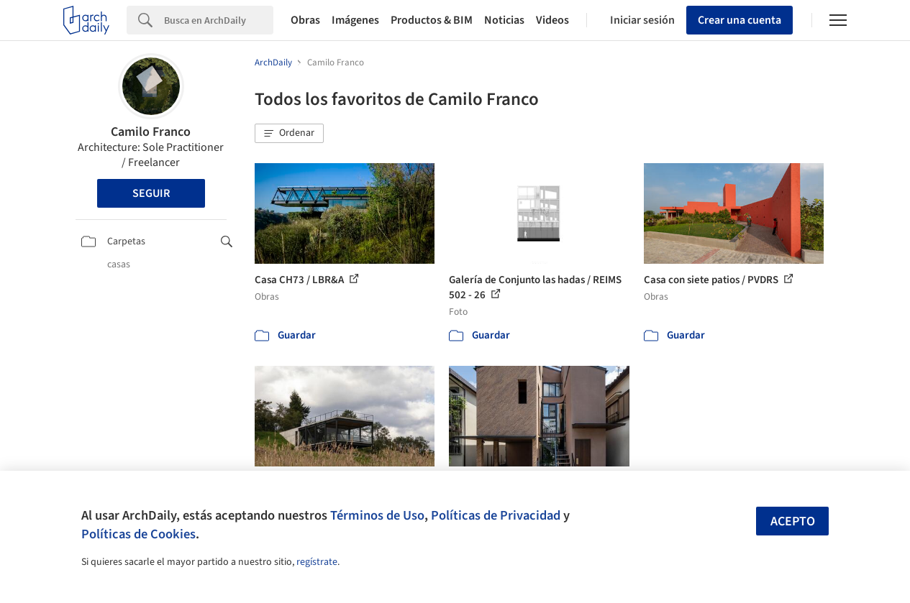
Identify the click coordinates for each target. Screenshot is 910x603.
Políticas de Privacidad (495, 515)
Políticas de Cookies (138, 534)
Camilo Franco (151, 132)
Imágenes (355, 20)
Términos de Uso (377, 515)
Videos (552, 20)
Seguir (151, 193)
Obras (305, 20)
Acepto (792, 521)
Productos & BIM (432, 20)
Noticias (504, 20)
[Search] (218, 20)
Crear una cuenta (739, 20)
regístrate (316, 562)
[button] (289, 134)
